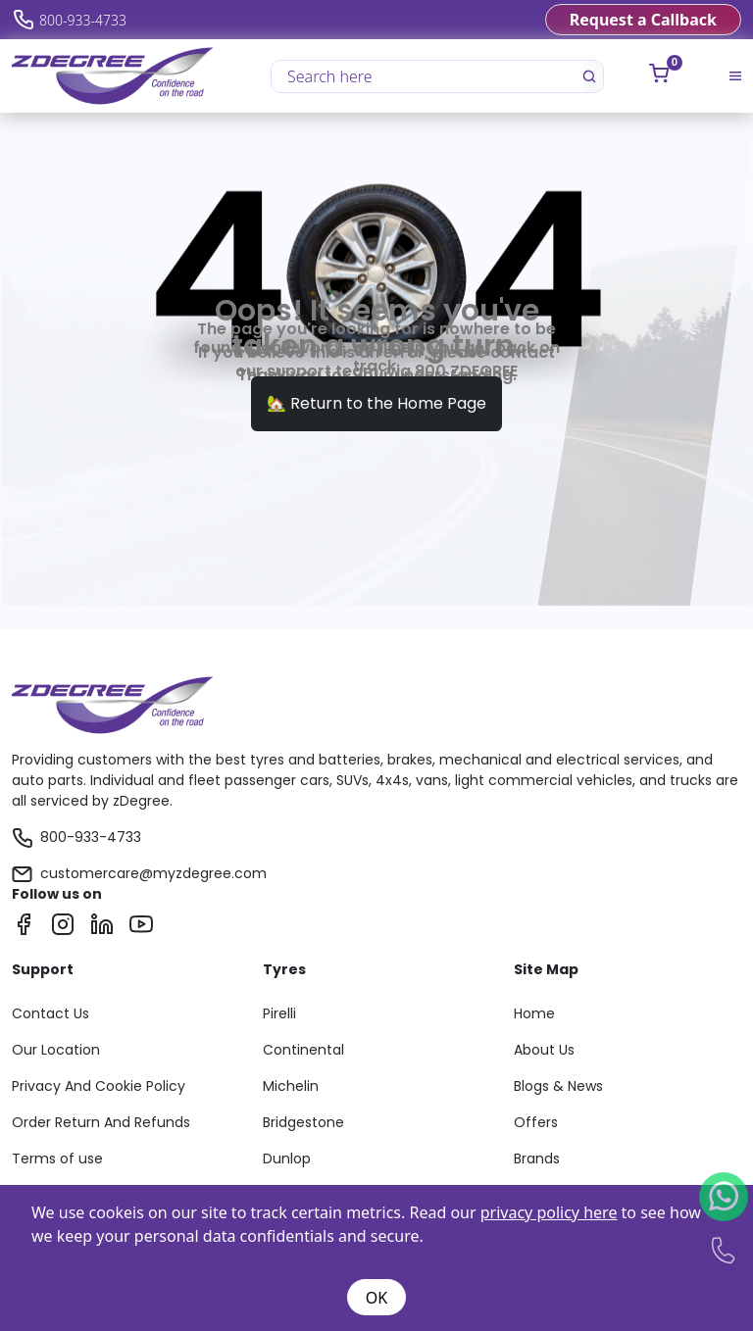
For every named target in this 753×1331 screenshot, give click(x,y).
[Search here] (428, 76)
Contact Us (50, 1013)
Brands (537, 1158)
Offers (536, 1122)
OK (376, 1297)
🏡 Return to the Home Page (376, 403)
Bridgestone (303, 1122)
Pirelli (279, 1013)
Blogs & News (558, 1086)
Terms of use (57, 1158)
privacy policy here (549, 1212)
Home (534, 1013)
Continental (303, 1050)
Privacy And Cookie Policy (98, 1086)
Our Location (56, 1050)
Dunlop (287, 1158)
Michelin (291, 1086)
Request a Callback (643, 19)
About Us (544, 1050)
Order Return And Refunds (101, 1122)
